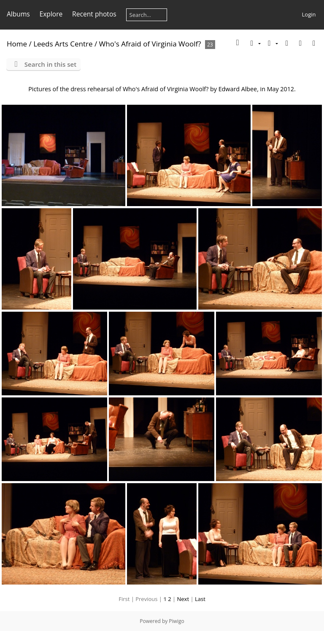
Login (309, 14)
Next (183, 599)
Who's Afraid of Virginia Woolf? (150, 44)
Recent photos (94, 14)
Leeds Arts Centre (62, 44)
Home (17, 44)
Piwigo (176, 621)
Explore (51, 14)
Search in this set (50, 64)
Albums (18, 14)
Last (200, 599)
